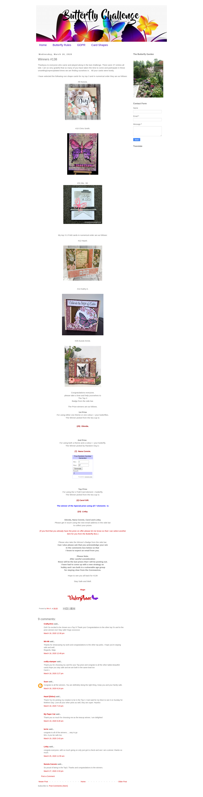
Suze (46, 682)
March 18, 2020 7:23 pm (53, 706)
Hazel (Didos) (49, 696)
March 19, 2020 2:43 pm (53, 738)
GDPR (81, 45)
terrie (46, 729)
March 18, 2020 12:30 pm (54, 633)
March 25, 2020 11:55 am (54, 756)
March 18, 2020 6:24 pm (53, 688)
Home (43, 45)
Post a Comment (48, 776)
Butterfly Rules (62, 45)
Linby (46, 747)
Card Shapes (99, 45)
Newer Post (43, 782)
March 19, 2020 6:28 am (53, 721)
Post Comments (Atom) (58, 786)
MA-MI (46, 641)
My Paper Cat (49, 714)
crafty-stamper (50, 661)
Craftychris (48, 624)
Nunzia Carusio (50, 764)
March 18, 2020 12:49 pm (54, 653)
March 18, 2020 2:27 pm (53, 673)
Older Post (122, 782)
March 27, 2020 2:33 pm (53, 771)
